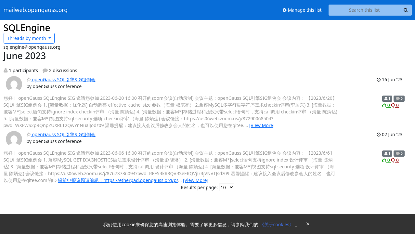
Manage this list (302, 10)
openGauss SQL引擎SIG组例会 (61, 79)
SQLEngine (27, 27)
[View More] (262, 125)
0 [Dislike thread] (395, 105)
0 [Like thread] (386, 105)
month (27, 38)
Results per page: (199, 187)
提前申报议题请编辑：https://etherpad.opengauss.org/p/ (118, 180)
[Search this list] (364, 10)
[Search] (406, 10)
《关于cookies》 (277, 224)
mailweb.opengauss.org (36, 10)
